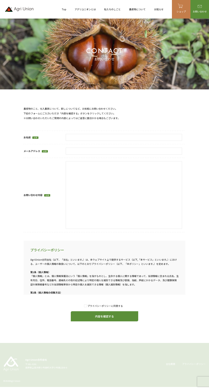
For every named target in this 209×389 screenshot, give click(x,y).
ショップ (181, 8)
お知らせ (158, 9)
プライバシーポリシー (194, 363)
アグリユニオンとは (85, 9)
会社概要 (170, 363)
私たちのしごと (112, 9)
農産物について (137, 9)
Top (64, 9)
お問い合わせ (200, 9)
